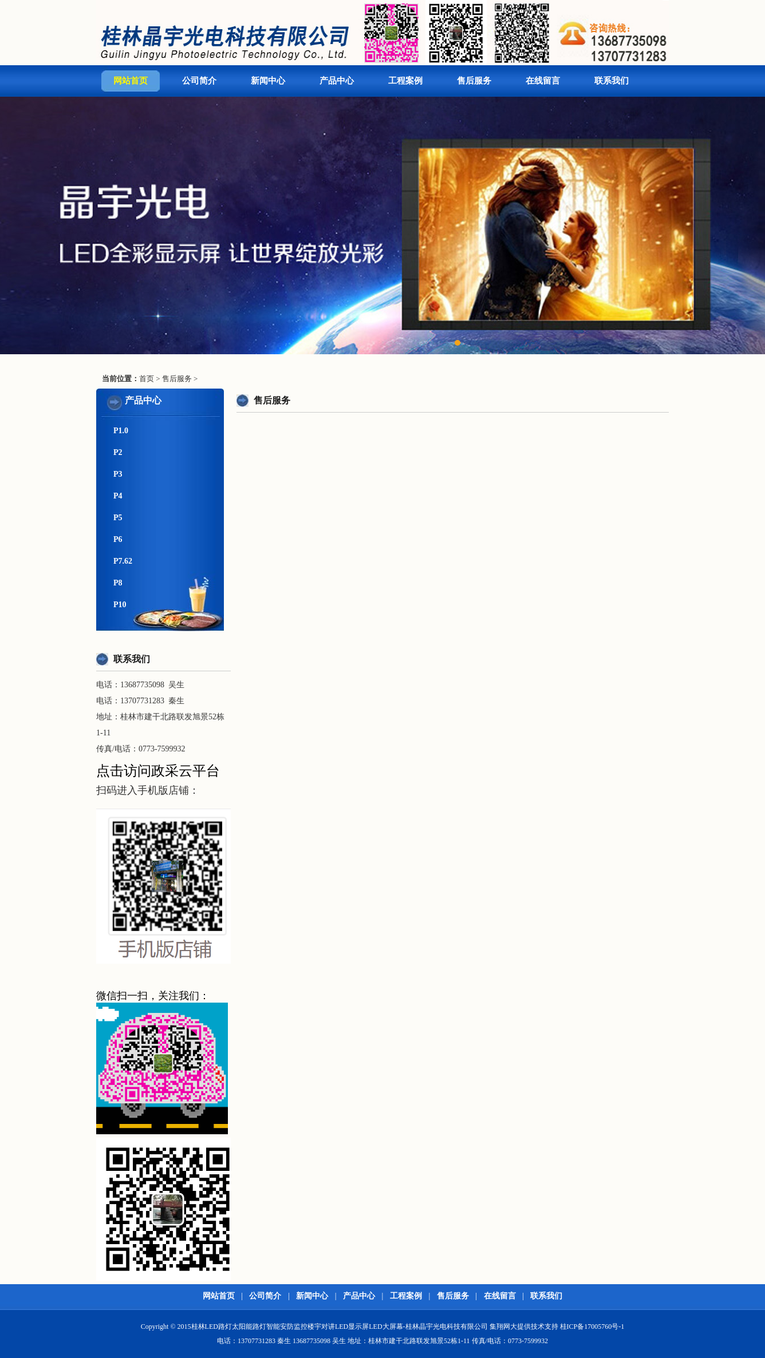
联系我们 (611, 80)
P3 (118, 474)
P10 (120, 604)
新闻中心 (268, 80)
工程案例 (405, 80)
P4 (118, 496)
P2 (118, 452)
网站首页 (130, 80)
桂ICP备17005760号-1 (592, 1327)
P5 (118, 517)
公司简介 (199, 80)
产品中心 (337, 80)
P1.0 (120, 430)
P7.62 (122, 561)
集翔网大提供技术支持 (524, 1327)
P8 (118, 583)
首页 (146, 378)
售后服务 (474, 80)
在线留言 (543, 80)
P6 (118, 539)
